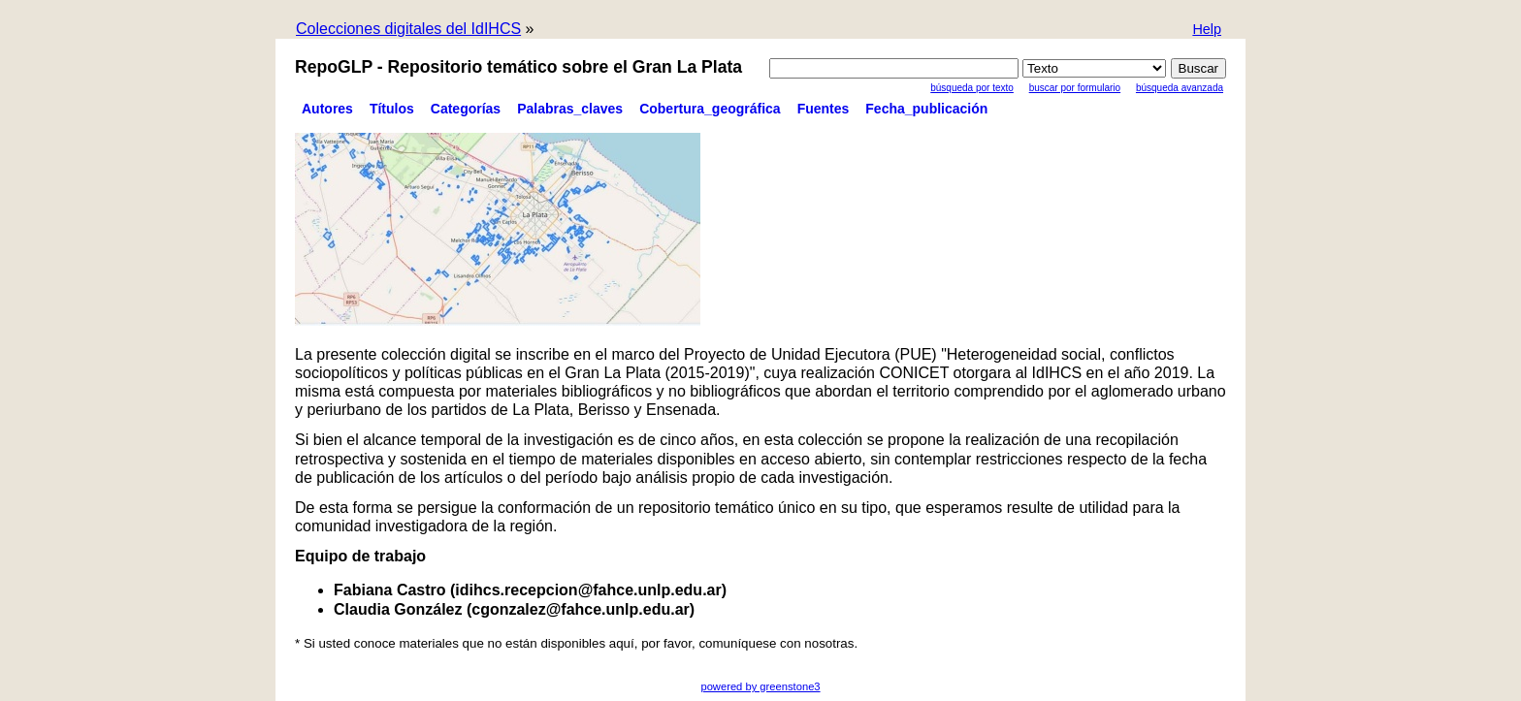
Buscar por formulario (1074, 87)
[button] (1206, 30)
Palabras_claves (570, 108)
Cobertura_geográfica (709, 108)
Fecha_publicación (926, 108)
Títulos (392, 108)
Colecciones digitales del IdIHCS (408, 28)
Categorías (466, 108)
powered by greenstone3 (760, 686)
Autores (327, 108)
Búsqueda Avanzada (1179, 87)
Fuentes (823, 108)
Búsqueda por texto (972, 87)
